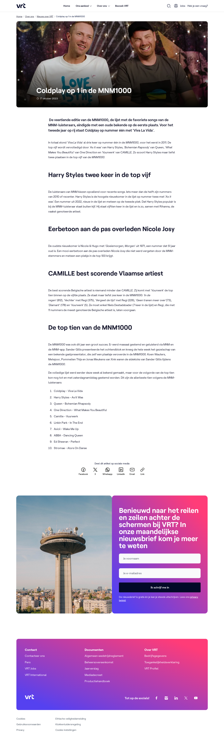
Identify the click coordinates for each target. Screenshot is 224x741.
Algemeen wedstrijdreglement (104, 656)
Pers (27, 662)
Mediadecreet (93, 675)
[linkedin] (121, 471)
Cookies (20, 718)
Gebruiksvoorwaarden (28, 724)
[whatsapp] (107, 471)
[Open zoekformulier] (169, 6)
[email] (132, 471)
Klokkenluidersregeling (68, 724)
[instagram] (166, 698)
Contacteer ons (35, 656)
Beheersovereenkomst (99, 662)
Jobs (182, 5)
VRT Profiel (151, 668)
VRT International (36, 675)
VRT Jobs (30, 668)
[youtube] (195, 698)
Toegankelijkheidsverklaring (161, 662)
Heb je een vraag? (197, 5)
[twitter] (95, 471)
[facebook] (83, 471)
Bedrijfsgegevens (155, 656)
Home (66, 5)
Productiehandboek (97, 681)
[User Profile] (176, 6)
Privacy (20, 729)
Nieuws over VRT (45, 16)
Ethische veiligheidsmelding (70, 718)
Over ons (29, 16)
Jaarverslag (92, 668)
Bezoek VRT (121, 5)
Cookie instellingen (65, 729)
